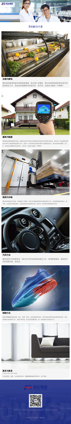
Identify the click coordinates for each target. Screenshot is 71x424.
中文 (47, 4)
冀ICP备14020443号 (51, 409)
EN (51, 4)
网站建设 (42, 417)
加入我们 (60, 4)
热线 (54, 4)
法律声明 (35, 417)
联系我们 (28, 417)
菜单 (64, 4)
